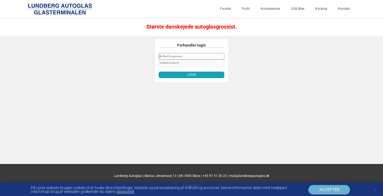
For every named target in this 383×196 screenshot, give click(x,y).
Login (191, 74)
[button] (375, 192)
